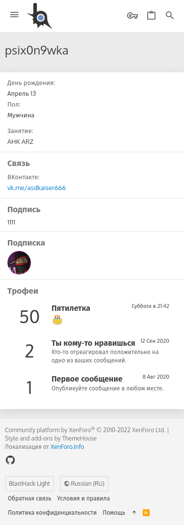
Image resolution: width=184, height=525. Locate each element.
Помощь (114, 512)
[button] (14, 15)
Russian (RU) (84, 483)
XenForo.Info (67, 446)
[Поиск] (169, 16)
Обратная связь (30, 498)
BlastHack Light (29, 483)
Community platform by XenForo (85, 430)
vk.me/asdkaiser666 (36, 188)
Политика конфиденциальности (52, 512)
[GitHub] (10, 460)
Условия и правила (83, 498)
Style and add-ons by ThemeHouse (51, 438)
